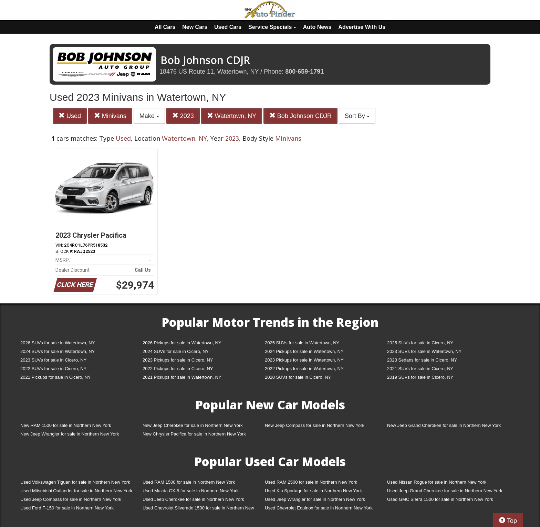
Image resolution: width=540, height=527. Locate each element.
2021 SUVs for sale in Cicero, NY (420, 368)
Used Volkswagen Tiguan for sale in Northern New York (75, 482)
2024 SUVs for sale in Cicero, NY (176, 351)
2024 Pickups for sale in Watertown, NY (304, 351)
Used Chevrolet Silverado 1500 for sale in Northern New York (198, 509)
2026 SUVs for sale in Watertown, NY (57, 342)
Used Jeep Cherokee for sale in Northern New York (193, 499)
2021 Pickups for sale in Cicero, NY (55, 377)
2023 (183, 115)
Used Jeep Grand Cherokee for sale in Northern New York (444, 490)
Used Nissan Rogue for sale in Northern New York (436, 482)
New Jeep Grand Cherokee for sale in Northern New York (444, 425)
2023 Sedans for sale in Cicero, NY (422, 360)
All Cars (165, 27)
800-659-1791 (304, 71)
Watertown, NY (231, 115)
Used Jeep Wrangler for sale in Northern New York (315, 499)
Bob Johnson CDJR (300, 115)
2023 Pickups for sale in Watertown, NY (304, 360)
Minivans (110, 115)
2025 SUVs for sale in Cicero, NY (420, 342)
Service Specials (272, 27)
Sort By (357, 115)
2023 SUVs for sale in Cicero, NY (53, 360)
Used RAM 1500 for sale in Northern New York (189, 482)
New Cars (194, 27)
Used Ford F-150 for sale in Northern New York (67, 507)
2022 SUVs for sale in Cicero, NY (53, 368)
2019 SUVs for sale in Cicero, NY (420, 377)
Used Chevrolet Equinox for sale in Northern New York (319, 507)
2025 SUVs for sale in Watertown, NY (302, 342)
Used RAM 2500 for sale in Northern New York (311, 482)
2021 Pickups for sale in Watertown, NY (182, 377)
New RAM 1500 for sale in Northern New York (65, 425)
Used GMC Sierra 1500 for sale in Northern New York (440, 499)
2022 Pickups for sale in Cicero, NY (178, 368)
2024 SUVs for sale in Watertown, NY (57, 351)
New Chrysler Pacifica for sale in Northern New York (194, 434)
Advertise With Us (361, 27)
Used (70, 115)
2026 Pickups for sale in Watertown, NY (182, 342)
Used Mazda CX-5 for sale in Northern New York (191, 490)
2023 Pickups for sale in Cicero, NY (178, 360)
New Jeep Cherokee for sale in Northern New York (192, 425)
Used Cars (227, 27)
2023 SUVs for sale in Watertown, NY (424, 351)
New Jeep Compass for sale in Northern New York (314, 425)
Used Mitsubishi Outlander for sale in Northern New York (76, 490)
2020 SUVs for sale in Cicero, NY (298, 377)
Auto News (317, 27)
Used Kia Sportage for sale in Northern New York (313, 490)
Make (149, 115)
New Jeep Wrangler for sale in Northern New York (69, 434)
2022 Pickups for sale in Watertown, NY (304, 368)
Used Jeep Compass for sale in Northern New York (70, 499)
